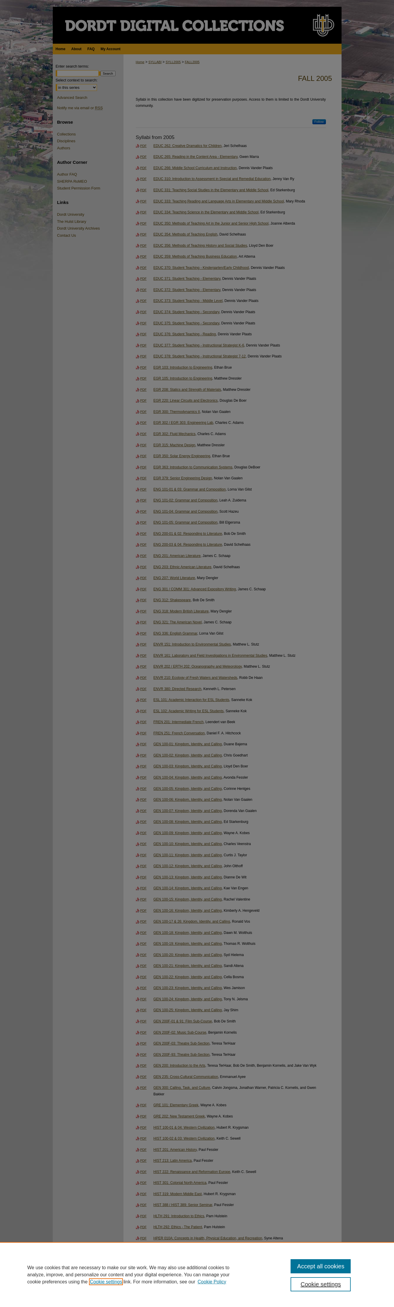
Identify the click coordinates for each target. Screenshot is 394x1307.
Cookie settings (106, 1281)
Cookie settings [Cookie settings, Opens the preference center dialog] (321, 1284)
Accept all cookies (320, 1266)
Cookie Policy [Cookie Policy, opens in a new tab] (212, 1281)
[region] (197, 1274)
